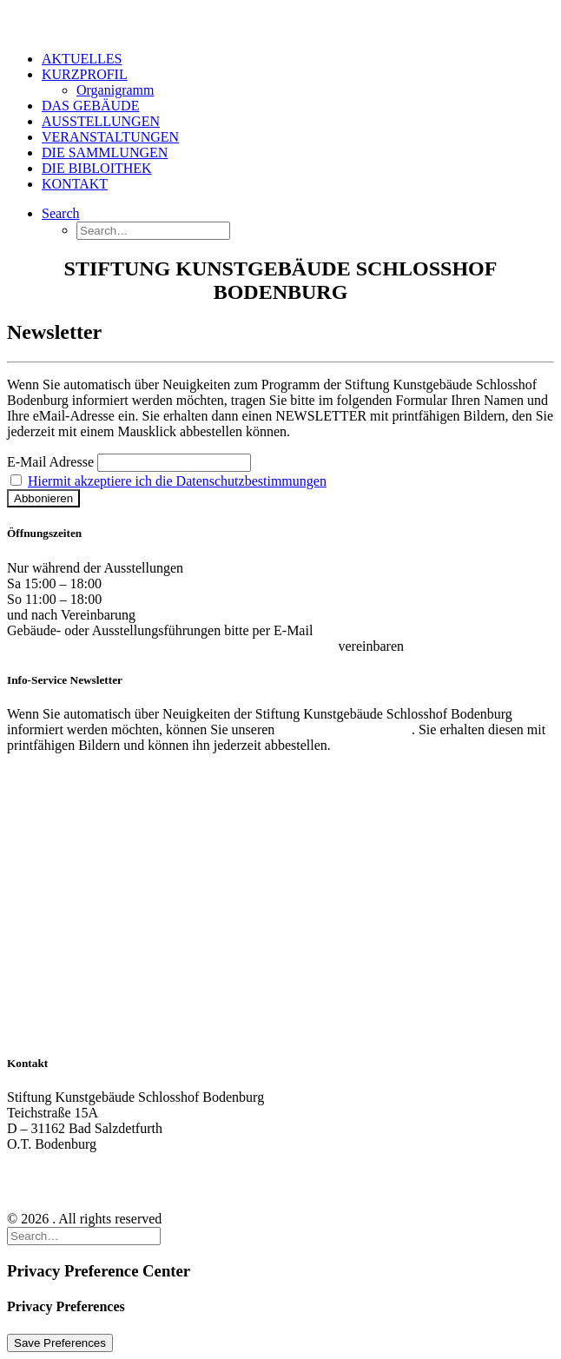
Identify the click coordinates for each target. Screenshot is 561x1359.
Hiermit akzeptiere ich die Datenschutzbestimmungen (177, 481)
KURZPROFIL (85, 74)
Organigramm (115, 90)
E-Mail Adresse (50, 461)
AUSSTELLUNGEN (101, 121)
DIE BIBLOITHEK (97, 168)
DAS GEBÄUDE (90, 105)
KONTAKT (75, 183)
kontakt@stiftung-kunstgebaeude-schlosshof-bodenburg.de (170, 646)
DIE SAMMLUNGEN (105, 152)
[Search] (61, 213)
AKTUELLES (82, 58)
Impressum (38, 1189)
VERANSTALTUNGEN (110, 136)
